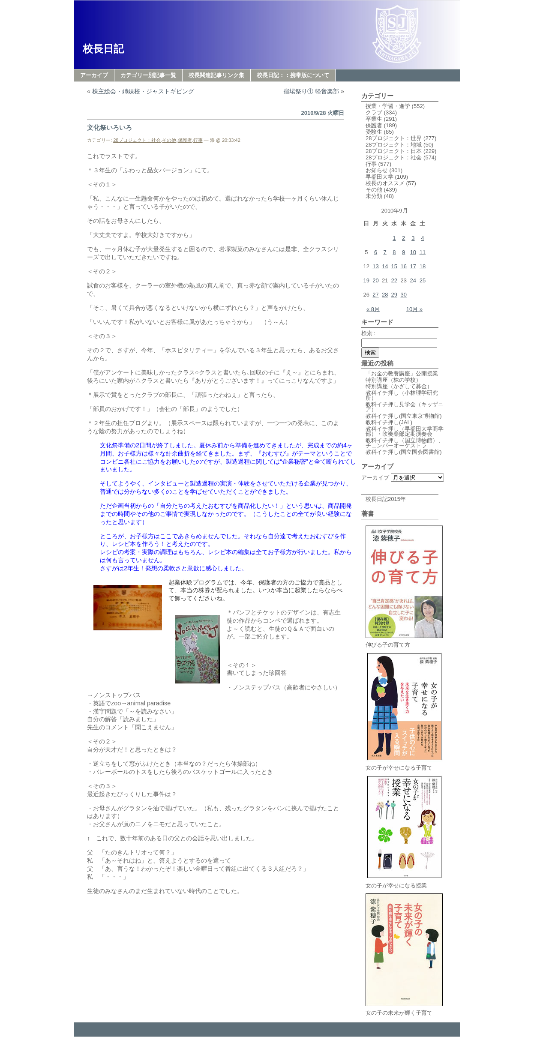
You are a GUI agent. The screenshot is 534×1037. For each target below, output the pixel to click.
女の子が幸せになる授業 (404, 883)
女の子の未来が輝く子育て (404, 1010)
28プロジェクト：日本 (394, 151)
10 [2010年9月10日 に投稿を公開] (413, 252)
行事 (198, 140)
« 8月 (373, 309)
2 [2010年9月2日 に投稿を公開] (403, 238)
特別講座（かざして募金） (399, 386)
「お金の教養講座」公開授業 (402, 373)
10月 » (414, 309)
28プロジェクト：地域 (394, 144)
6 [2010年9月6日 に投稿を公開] (375, 252)
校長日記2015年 (386, 499)
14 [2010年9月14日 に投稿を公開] (385, 266)
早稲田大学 (379, 177)
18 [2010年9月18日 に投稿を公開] (423, 266)
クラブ (374, 112)
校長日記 (103, 48)
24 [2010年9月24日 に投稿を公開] (413, 280)
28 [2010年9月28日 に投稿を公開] (385, 294)
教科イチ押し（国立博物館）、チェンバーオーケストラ (405, 443)
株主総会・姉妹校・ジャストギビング (143, 91)
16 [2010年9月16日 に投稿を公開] (403, 266)
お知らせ (377, 170)
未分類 (374, 196)
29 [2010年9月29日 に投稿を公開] (394, 294)
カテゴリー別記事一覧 (148, 75)
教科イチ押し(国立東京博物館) (404, 416)
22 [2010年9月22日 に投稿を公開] (394, 280)
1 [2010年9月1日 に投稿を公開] (394, 238)
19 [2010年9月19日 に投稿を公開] (366, 280)
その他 (169, 140)
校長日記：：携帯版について (293, 75)
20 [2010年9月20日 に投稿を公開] (375, 280)
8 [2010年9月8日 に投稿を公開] (394, 252)
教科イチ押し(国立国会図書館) (404, 452)
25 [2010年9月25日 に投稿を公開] (423, 280)
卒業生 (374, 119)
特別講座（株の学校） (393, 380)
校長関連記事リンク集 (216, 75)
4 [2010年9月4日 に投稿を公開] (422, 238)
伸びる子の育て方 (404, 642)
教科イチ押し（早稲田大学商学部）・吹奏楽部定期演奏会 (405, 431)
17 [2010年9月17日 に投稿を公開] (413, 266)
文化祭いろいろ (109, 127)
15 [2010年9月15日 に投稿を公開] (394, 266)
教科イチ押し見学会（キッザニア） (405, 407)
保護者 (185, 140)
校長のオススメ (385, 183)
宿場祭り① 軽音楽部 (311, 91)
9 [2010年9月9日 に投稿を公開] (403, 252)
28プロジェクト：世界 (394, 138)
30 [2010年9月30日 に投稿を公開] (403, 294)
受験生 (374, 132)
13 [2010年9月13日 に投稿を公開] (375, 266)
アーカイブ (94, 75)
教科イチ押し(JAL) (389, 422)
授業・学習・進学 (388, 106)
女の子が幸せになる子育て (404, 765)
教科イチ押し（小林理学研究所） (402, 395)
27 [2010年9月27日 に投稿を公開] (375, 294)
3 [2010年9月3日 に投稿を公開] (412, 238)
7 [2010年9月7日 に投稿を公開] (385, 252)
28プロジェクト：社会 (137, 140)
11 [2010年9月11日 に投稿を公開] (423, 252)
